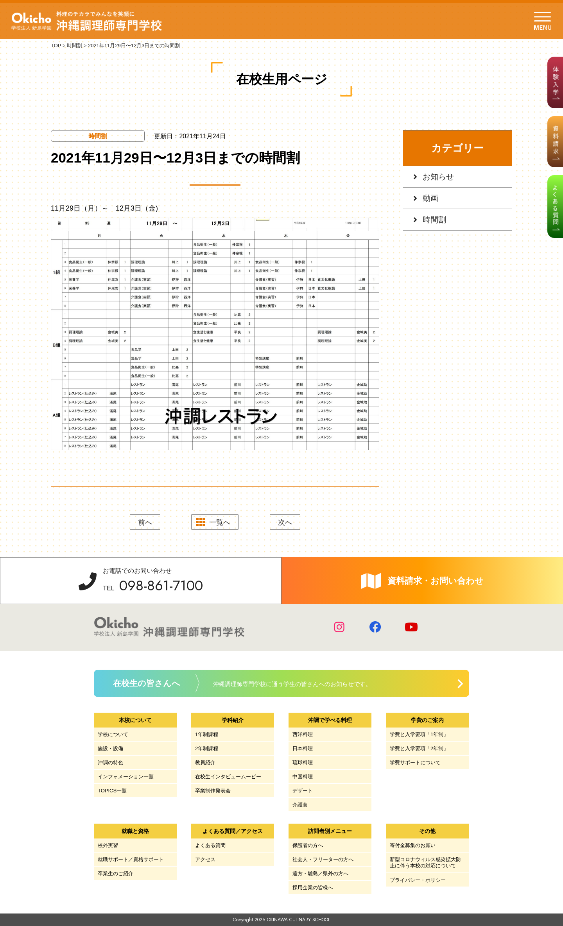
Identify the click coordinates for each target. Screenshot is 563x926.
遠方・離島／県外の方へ (320, 873)
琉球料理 (302, 762)
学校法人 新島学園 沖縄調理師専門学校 (89, 21)
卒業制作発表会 (213, 791)
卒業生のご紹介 (115, 873)
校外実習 (108, 845)
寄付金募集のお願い (413, 845)
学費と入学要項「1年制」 (419, 734)
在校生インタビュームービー (228, 776)
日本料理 (302, 748)
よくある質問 (210, 845)
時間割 (434, 219)
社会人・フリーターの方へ (322, 859)
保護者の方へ (307, 845)
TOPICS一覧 (112, 791)
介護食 (300, 805)
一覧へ (219, 522)
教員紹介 (205, 762)
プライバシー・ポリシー (418, 880)
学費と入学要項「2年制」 (419, 748)
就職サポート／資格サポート (131, 859)
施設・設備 (110, 748)
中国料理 (302, 776)
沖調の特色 (110, 762)
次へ (285, 522)
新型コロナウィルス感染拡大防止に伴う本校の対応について (425, 862)
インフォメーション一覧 (126, 776)
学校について (113, 734)
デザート (302, 791)
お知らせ (438, 176)
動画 (430, 198)
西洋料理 (302, 734)
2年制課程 (206, 748)
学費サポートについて (415, 762)
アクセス (205, 859)
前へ (145, 522)
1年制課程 (206, 734)
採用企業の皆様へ (312, 887)
